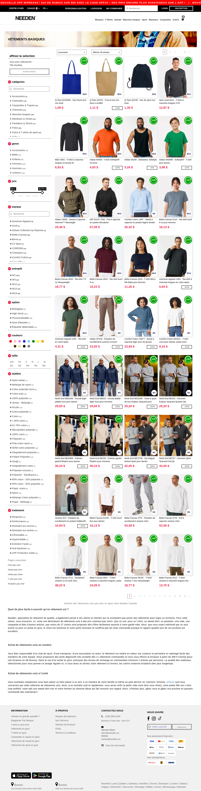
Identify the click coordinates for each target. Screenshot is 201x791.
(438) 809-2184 (112, 709)
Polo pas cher (14, 558)
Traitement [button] (18, 503)
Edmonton (116, 780)
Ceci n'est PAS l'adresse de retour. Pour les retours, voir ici (32, 789)
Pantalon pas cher (16, 577)
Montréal (105, 777)
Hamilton (143, 777)
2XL (11, 359)
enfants (171, 675)
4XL (28, 359)
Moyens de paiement (65, 709)
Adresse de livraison (65, 718)
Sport (144, 20)
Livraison (96, 8)
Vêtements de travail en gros (25, 734)
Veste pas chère (15, 567)
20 (180, 590)
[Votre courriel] (159, 720)
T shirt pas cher (15, 572)
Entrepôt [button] (17, 262)
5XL (36, 359)
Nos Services (61, 714)
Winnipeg (139, 780)
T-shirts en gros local (21, 718)
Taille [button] (15, 349)
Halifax (149, 780)
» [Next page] (190, 45)
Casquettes (165, 20)
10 (175, 590)
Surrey (157, 780)
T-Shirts (109, 20)
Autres (176, 20)
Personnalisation (75, 8)
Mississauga (169, 780)
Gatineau (132, 777)
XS (19, 355)
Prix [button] (14, 174)
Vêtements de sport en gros (24, 738)
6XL (44, 359)
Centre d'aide (16, 8)
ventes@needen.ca (110, 732)
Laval (114, 777)
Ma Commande (114, 8)
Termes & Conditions (65, 726)
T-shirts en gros (18, 726)
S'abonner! (181, 720)
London (174, 777)
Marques (99, 20)
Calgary (105, 780)
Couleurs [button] (17, 328)
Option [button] (16, 295)
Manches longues (131, 20)
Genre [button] (15, 137)
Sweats (117, 20)
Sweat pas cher (15, 563)
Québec (123, 777)
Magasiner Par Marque (22, 714)
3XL (19, 359)
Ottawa (182, 777)
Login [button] (165, 8)
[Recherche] (141, 8)
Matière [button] (16, 367)
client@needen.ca (110, 726)
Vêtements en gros (20, 722)
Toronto (153, 777)
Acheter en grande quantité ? (25, 709)
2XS (12, 355)
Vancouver (128, 780)
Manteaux (153, 20)
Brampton (164, 777)
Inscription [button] (181, 8)
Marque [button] (16, 200)
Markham (181, 780)
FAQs (58, 722)
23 (185, 45)
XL (45, 355)
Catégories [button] (18, 75)
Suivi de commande (115, 739)
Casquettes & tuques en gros (25, 730)
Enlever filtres (29, 65)
